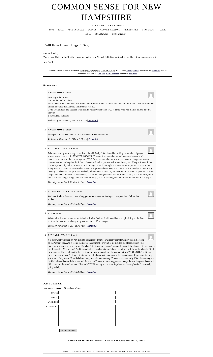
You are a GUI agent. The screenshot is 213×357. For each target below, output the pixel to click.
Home (51, 30)
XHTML (141, 351)
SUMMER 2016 (149, 30)
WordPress (85, 351)
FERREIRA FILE (131, 30)
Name (54, 293)
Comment (52, 306)
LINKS (61, 30)
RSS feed (101, 74)
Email (54, 297)
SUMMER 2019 (118, 34)
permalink (156, 71)
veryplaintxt (102, 351)
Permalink (93, 120)
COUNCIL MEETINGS (110, 30)
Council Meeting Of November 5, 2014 (124, 340)
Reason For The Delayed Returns (86, 340)
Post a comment (112, 74)
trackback (133, 74)
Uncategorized (132, 71)
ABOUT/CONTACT (76, 30)
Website (53, 302)
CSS (148, 351)
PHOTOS (92, 30)
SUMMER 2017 (101, 34)
